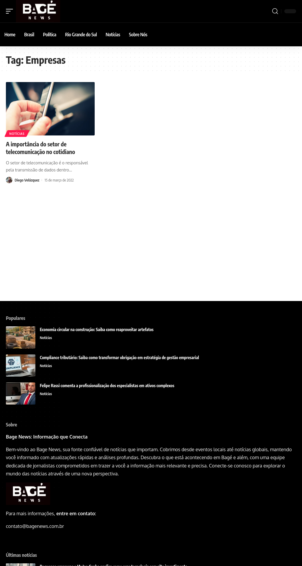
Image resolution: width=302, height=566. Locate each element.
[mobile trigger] (11, 11)
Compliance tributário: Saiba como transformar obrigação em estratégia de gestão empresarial (119, 357)
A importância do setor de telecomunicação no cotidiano (41, 147)
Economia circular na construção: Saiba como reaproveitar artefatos (97, 329)
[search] (275, 11)
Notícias (16, 133)
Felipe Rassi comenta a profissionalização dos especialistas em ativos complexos (107, 385)
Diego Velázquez (27, 179)
